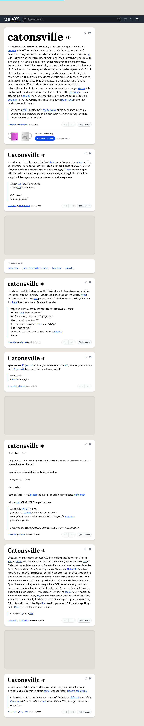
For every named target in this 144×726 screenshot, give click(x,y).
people (12, 50)
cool (18, 502)
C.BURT (22, 534)
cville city (23, 342)
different (74, 697)
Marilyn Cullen (24, 205)
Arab (10, 561)
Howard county (75, 691)
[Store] (125, 19)
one (44, 701)
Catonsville (12, 205)
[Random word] (118, 19)
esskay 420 (23, 124)
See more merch (63, 138)
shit (66, 365)
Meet (83, 294)
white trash (79, 494)
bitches (57, 331)
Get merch (84, 124)
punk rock (67, 100)
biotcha (22, 386)
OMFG (24, 509)
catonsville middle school (35, 268)
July (31, 613)
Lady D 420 (23, 712)
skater (81, 88)
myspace (69, 516)
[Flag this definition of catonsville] (89, 33)
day (38, 595)
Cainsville (56, 268)
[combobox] (71, 19)
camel (26, 96)
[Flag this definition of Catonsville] (90, 153)
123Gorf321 (24, 620)
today (46, 110)
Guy (19, 183)
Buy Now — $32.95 (45, 138)
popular (74, 92)
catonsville (12, 124)
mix (85, 561)
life (43, 603)
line (85, 691)
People (67, 169)
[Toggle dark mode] (131, 19)
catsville (69, 268)
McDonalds (72, 569)
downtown (15, 701)
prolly (53, 110)
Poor (16, 607)
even (40, 324)
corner (47, 691)
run (35, 298)
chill (25, 110)
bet (22, 312)
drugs (80, 162)
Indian (19, 561)
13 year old (27, 365)
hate (14, 302)
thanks (27, 512)
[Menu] (137, 19)
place (15, 379)
